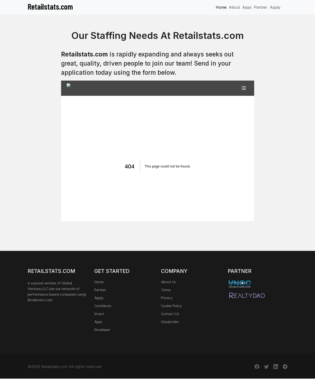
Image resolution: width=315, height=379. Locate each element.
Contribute (102, 306)
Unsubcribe (170, 322)
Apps (247, 7)
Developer (102, 330)
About (234, 7)
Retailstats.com (50, 6)
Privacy (166, 298)
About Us (168, 282)
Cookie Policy (171, 306)
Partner (260, 7)
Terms (166, 290)
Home (221, 7)
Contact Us (170, 314)
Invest (99, 314)
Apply (275, 7)
